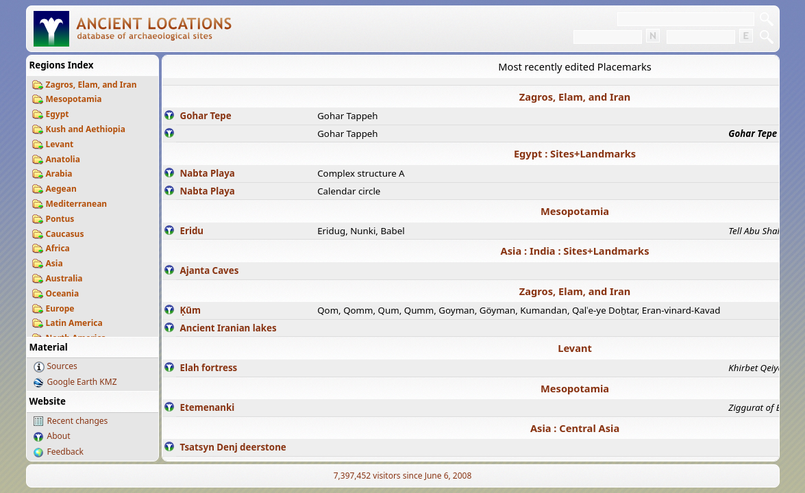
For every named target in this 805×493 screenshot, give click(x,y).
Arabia (59, 173)
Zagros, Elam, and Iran (91, 84)
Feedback (65, 451)
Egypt (57, 114)
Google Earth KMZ (82, 382)
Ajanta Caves (209, 270)
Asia (54, 263)
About (59, 436)
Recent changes (77, 421)
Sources (62, 366)
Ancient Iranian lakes (228, 328)
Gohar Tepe (206, 116)
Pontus (60, 219)
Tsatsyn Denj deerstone (233, 447)
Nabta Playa (207, 173)
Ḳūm (190, 310)
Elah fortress (209, 368)
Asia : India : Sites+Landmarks (575, 250)
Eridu (192, 231)
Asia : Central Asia (574, 428)
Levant (60, 144)
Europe (60, 308)
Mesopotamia (74, 99)
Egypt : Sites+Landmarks (575, 153)
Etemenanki (207, 407)
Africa (58, 248)
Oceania (62, 293)
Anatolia (63, 159)
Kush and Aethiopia (85, 129)
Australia (64, 278)
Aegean (61, 188)
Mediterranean (77, 204)
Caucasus (65, 234)
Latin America (74, 323)
